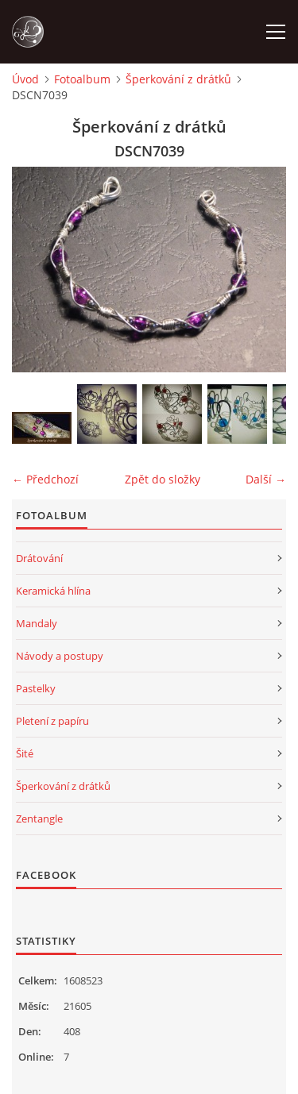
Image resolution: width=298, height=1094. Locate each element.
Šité (24, 753)
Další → (266, 479)
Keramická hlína (53, 591)
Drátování (39, 558)
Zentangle (39, 818)
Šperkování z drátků (178, 79)
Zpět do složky (162, 479)
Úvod (25, 79)
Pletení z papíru (52, 721)
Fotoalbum (82, 79)
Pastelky (36, 688)
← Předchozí (45, 479)
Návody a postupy (59, 656)
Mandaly (36, 623)
